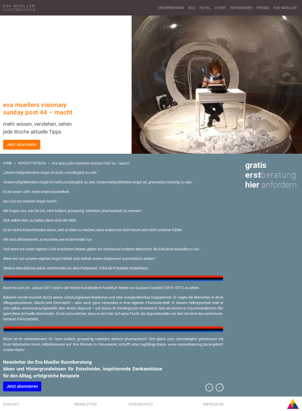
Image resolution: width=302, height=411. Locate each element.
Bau (191, 8)
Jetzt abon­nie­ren (22, 386)
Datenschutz (140, 404)
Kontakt (11, 404)
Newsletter (85, 404)
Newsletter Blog (32, 163)
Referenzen (241, 8)
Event (220, 8)
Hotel (205, 8)
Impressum (213, 404)
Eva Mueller (285, 8)
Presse (263, 8)
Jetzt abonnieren (21, 144)
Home (7, 163)
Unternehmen (171, 8)
